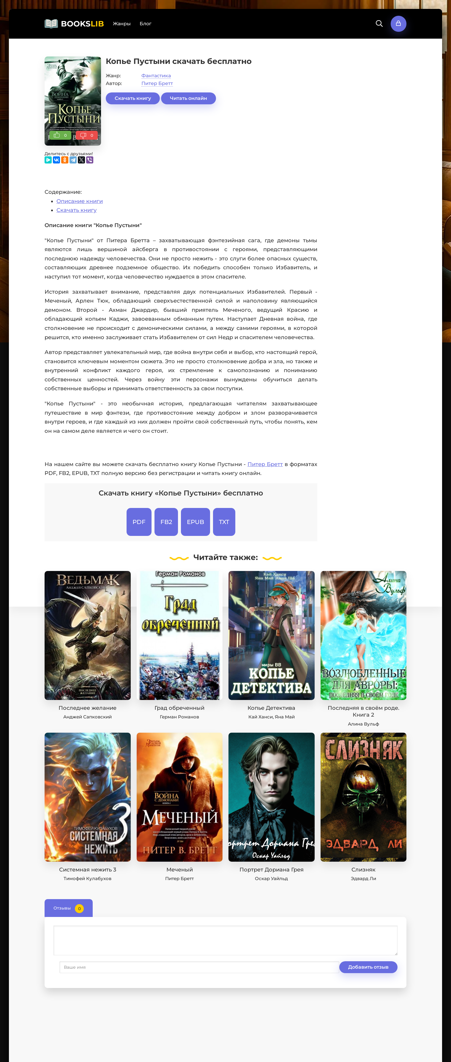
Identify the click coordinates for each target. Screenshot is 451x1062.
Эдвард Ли (363, 878)
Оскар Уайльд (271, 878)
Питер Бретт (157, 83)
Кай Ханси (260, 717)
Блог (146, 23)
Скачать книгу (133, 98)
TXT (224, 522)
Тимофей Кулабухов (87, 878)
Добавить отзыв (82, 967)
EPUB (195, 522)
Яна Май (285, 717)
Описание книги (79, 201)
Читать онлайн (188, 98)
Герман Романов (179, 717)
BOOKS (82, 24)
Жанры (122, 23)
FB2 (166, 522)
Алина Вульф (363, 724)
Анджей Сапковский (87, 717)
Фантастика (156, 75)
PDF (139, 522)
